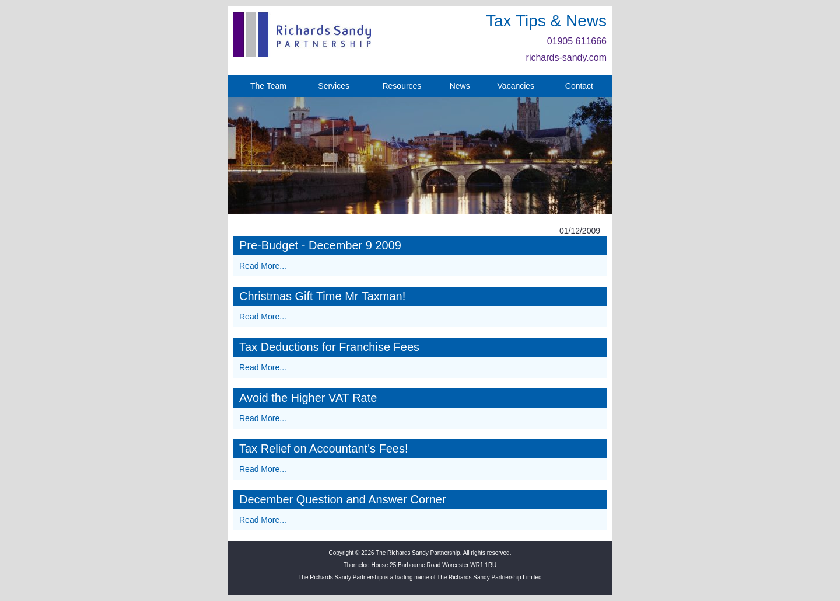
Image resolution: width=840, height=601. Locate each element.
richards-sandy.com (566, 57)
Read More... (262, 265)
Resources (401, 86)
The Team (268, 86)
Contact (579, 86)
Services (333, 86)
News (460, 86)
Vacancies (516, 86)
